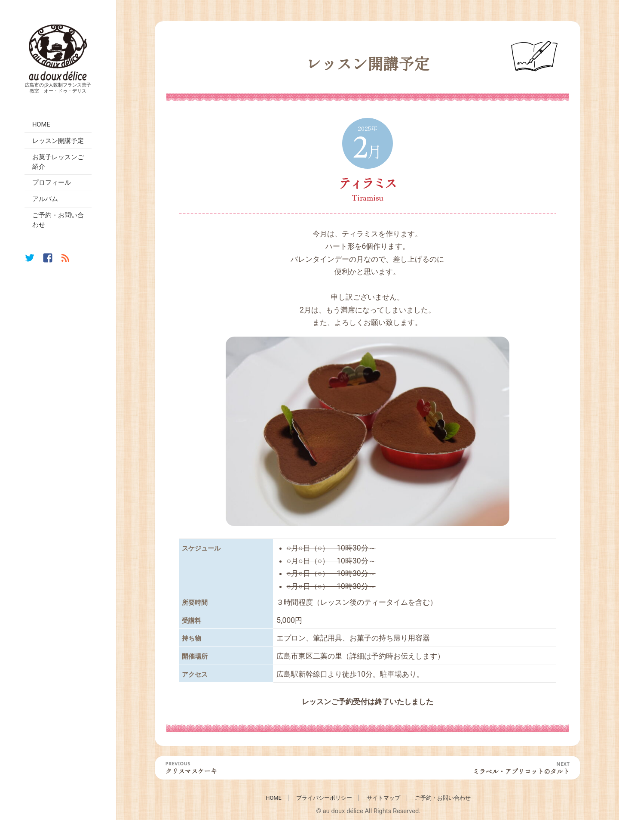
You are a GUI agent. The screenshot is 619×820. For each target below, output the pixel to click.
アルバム (45, 199)
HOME (41, 124)
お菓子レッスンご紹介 (58, 161)
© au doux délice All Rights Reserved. (368, 811)
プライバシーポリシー (324, 798)
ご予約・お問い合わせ (58, 220)
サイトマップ (383, 798)
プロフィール (51, 182)
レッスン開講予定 (58, 141)
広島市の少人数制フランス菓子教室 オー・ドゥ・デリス (58, 87)
